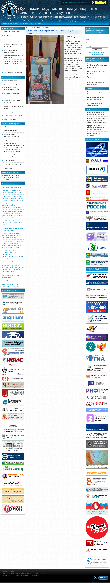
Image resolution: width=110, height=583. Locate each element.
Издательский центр (10, 131)
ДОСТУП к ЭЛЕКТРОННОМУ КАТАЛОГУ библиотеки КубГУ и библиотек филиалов (12, 235)
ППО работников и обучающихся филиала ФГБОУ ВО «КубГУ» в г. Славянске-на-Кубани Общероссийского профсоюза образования (14, 147)
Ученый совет (8, 168)
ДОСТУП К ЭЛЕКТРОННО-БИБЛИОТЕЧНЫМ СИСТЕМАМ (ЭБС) (12, 222)
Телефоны (17, 575)
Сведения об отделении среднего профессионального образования (97, 65)
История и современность (12, 31)
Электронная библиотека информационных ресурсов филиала (12, 177)
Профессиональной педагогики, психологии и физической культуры (95, 127)
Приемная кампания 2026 (18, 21)
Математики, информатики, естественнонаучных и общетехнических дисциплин (96, 120)
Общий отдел (8, 140)
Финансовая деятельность (12, 112)
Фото (69, 79)
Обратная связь (15, 571)
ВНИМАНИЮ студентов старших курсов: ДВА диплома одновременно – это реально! (12, 205)
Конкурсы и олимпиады (11, 93)
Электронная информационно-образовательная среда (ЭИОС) (23, 23)
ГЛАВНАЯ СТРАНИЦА (34, 28)
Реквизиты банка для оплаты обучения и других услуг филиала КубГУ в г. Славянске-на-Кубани (13, 198)
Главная (5, 21)
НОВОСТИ (46, 28)
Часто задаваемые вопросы (13, 72)
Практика (7, 97)
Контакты (7, 35)
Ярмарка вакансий (34, 21)
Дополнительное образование (13, 84)
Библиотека (7, 127)
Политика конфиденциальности (30, 575)
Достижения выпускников (50, 21)
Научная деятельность (11, 80)
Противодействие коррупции (11, 187)
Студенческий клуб (10, 160)
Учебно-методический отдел (13, 164)
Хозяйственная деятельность (13, 115)
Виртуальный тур (66, 21)
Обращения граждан (80, 21)
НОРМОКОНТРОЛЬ (8, 281)
